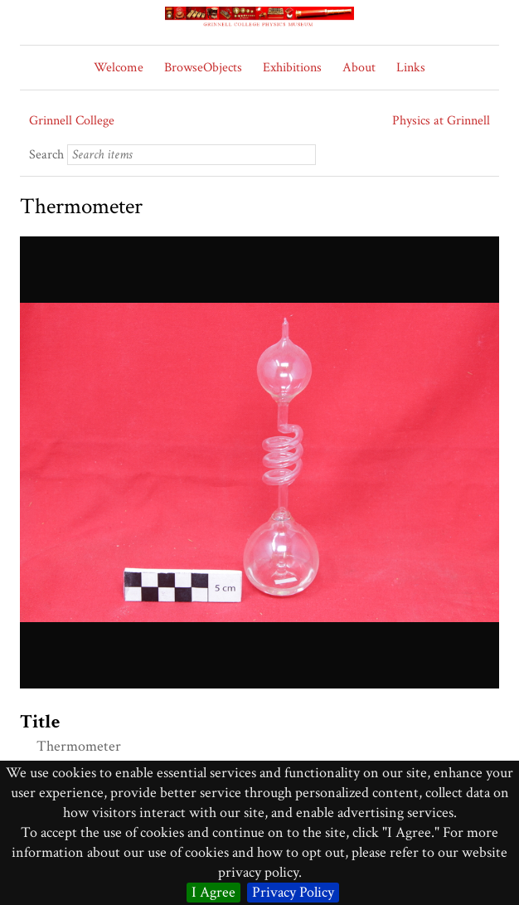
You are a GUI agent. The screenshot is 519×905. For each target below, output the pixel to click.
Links (410, 67)
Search (46, 154)
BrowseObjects (203, 67)
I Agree (213, 892)
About (359, 67)
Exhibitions (292, 67)
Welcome (118, 67)
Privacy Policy (293, 892)
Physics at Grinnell (441, 120)
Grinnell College (71, 120)
